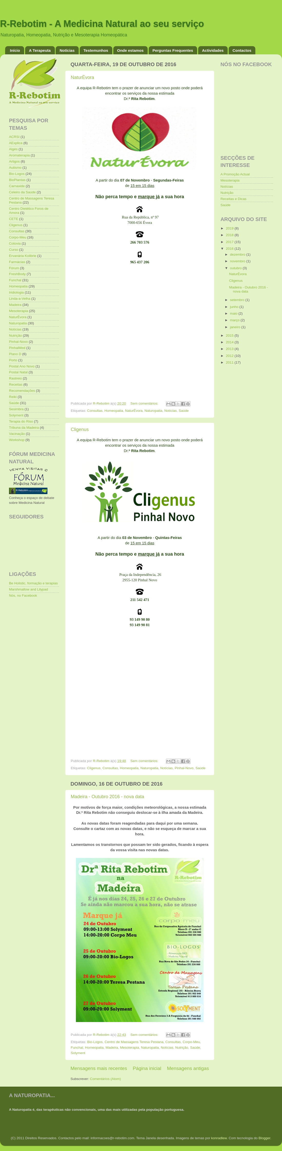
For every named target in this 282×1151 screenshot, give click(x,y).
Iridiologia (16, 292)
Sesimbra (16, 409)
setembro (237, 300)
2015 (230, 335)
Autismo (15, 167)
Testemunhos (96, 50)
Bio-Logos (95, 1042)
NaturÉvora (82, 77)
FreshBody (17, 274)
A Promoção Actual (235, 174)
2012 (230, 356)
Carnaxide (17, 186)
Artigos (14, 161)
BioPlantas (17, 180)
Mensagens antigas (188, 1068)
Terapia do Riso (21, 421)
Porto (13, 360)
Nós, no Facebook (23, 595)
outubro (236, 268)
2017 (230, 242)
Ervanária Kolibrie (22, 256)
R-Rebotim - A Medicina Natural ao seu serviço (102, 23)
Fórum (14, 268)
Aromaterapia (19, 155)
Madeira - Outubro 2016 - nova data (107, 796)
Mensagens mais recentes (98, 1068)
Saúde (184, 411)
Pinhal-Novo (184, 768)
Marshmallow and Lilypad (28, 589)
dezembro (238, 254)
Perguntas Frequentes (173, 50)
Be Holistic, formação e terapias (33, 583)
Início (15, 50)
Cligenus (80, 429)
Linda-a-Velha (19, 299)
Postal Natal (18, 372)
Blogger (264, 1138)
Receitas (16, 384)
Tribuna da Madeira (24, 427)
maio (234, 313)
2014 (230, 342)
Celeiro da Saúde (22, 192)
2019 (230, 228)
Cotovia (15, 243)
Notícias (66, 50)
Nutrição (181, 1047)
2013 (230, 349)
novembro (238, 261)
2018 (230, 235)
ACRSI (14, 137)
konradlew (219, 1138)
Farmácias (17, 262)
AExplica (16, 143)
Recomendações (22, 391)
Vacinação (17, 434)
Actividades (213, 50)
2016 (230, 249)
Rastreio (15, 378)
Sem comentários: (144, 403)
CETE (13, 219)
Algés (13, 149)
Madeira (112, 1047)
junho (234, 307)
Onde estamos (130, 50)
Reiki (13, 397)
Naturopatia (153, 411)
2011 (230, 362)
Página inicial (147, 1068)
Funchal (77, 1047)
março (235, 320)
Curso (13, 250)
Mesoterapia (129, 1047)
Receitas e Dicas (233, 199)
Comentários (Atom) (105, 1079)
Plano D (15, 354)
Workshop (17, 440)
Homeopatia (113, 411)
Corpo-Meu (191, 1042)
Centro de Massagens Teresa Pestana (134, 1042)
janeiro (235, 327)
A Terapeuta (40, 50)
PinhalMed (17, 348)
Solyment (78, 1053)
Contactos (242, 50)
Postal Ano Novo (22, 366)
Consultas (95, 411)
